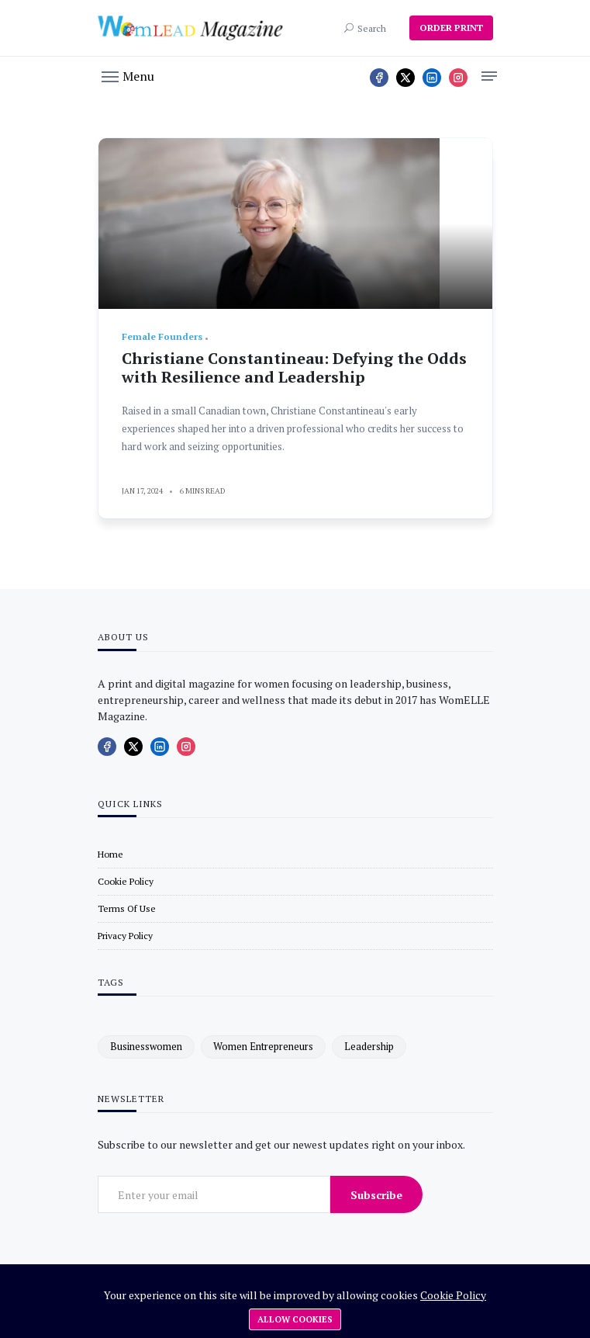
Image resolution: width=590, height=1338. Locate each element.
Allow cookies (295, 1319)
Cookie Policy (453, 1295)
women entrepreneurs (263, 1046)
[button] (128, 75)
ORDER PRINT (451, 27)
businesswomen (146, 1046)
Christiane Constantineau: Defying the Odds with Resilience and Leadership (294, 367)
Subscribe (376, 1194)
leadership (369, 1046)
